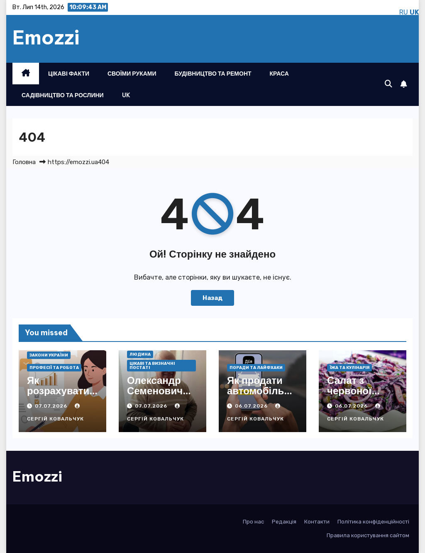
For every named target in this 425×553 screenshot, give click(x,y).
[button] (388, 83)
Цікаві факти (68, 73)
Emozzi (46, 37)
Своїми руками (131, 73)
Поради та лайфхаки (256, 367)
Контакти (317, 522)
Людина (140, 354)
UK (126, 95)
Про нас (253, 522)
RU (403, 12)
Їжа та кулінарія (349, 367)
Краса (279, 73)
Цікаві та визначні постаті (152, 365)
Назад (212, 298)
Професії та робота (54, 367)
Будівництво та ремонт (213, 73)
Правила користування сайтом (368, 535)
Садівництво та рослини (63, 95)
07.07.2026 (52, 406)
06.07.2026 (252, 406)
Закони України (48, 355)
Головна (24, 162)
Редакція (284, 522)
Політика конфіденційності (373, 522)
